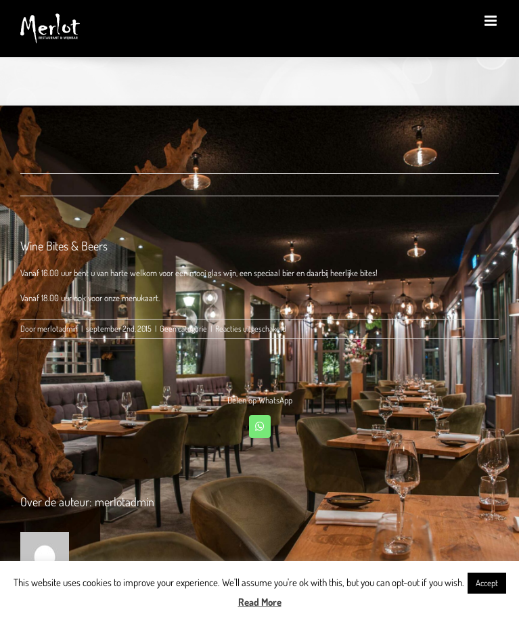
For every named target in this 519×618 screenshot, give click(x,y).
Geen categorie (183, 329)
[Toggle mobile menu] (491, 21)
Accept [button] (487, 582)
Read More (259, 602)
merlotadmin (57, 329)
